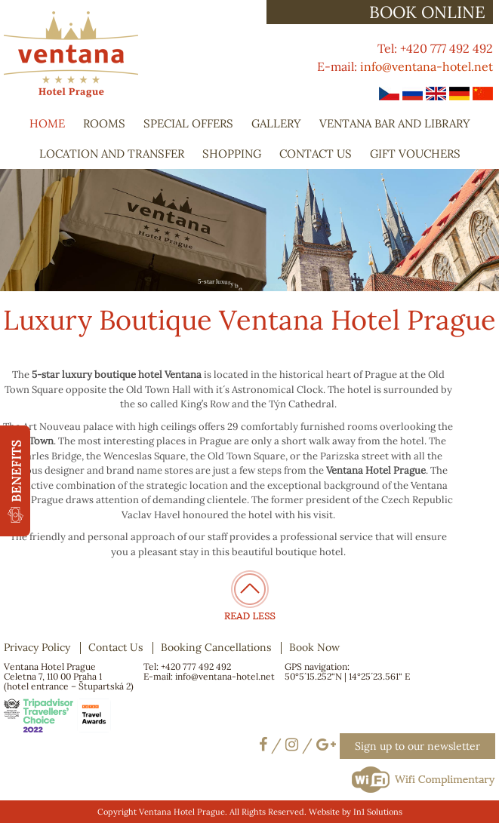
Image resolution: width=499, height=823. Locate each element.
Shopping (231, 153)
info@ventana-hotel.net (426, 66)
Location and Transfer (111, 153)
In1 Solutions (377, 811)
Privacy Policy (37, 647)
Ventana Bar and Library (394, 123)
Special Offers (188, 123)
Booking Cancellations (216, 647)
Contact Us (315, 153)
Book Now (314, 647)
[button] (15, 480)
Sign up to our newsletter (417, 746)
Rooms (104, 123)
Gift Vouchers (415, 153)
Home (47, 123)
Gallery (276, 123)
